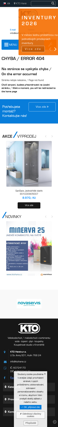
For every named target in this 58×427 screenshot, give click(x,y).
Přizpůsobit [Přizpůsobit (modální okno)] (30, 423)
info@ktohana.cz (17, 33)
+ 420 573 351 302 (38, 33)
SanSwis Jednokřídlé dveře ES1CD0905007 (29, 192)
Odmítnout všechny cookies (30, 415)
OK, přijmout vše (30, 407)
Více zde (29, 205)
